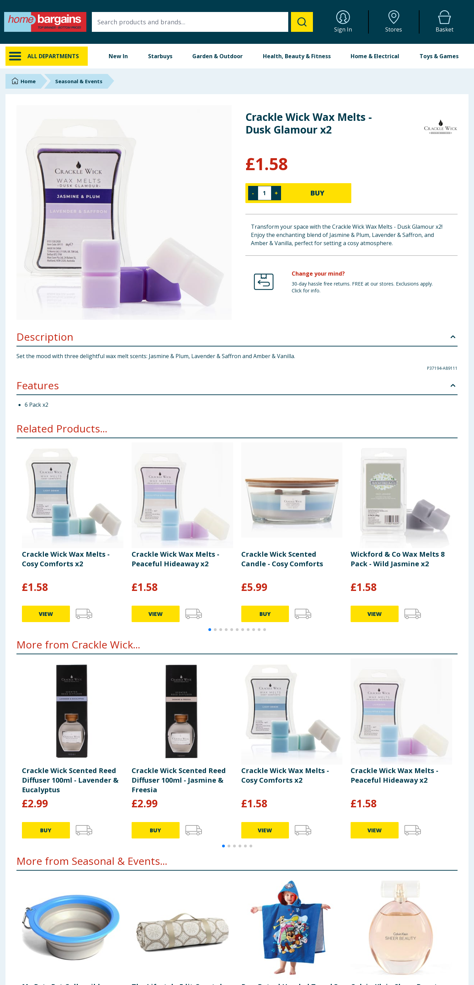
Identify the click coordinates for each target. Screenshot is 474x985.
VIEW (46, 614)
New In (118, 56)
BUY (317, 193)
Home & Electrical (375, 56)
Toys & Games (439, 56)
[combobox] (202, 22)
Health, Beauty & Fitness (297, 56)
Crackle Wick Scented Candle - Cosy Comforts (282, 559)
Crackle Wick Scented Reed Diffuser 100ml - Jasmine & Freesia (179, 780)
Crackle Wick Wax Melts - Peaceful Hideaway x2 (175, 559)
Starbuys (160, 56)
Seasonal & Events (78, 81)
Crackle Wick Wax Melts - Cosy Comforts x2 (66, 559)
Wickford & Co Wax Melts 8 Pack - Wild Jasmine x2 (398, 559)
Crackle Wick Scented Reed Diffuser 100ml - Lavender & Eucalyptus (70, 780)
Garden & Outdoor (217, 56)
